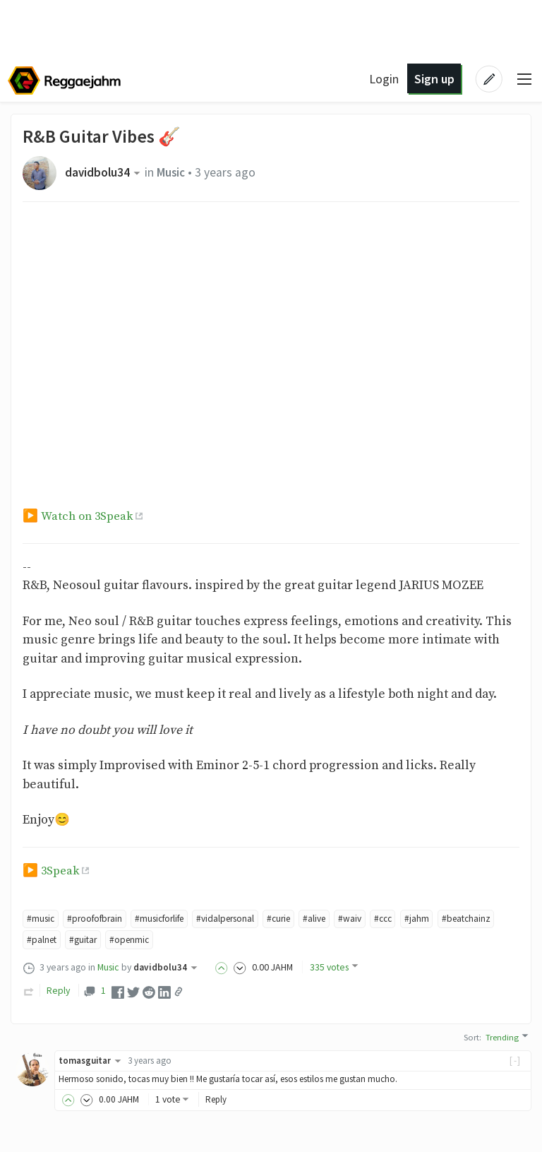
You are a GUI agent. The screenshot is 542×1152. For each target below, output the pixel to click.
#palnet (107, 940)
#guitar (150, 940)
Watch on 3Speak (88, 516)
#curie (295, 919)
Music (173, 172)
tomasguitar (92, 1061)
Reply (58, 991)
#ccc (405, 919)
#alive (333, 919)
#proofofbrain (98, 919)
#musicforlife (167, 919)
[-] (516, 1061)
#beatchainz (52, 940)
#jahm (440, 919)
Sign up (432, 79)
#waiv (371, 919)
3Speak (61, 871)
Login (382, 79)
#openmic (198, 940)
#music (41, 919)
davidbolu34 (105, 172)
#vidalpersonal (239, 919)
